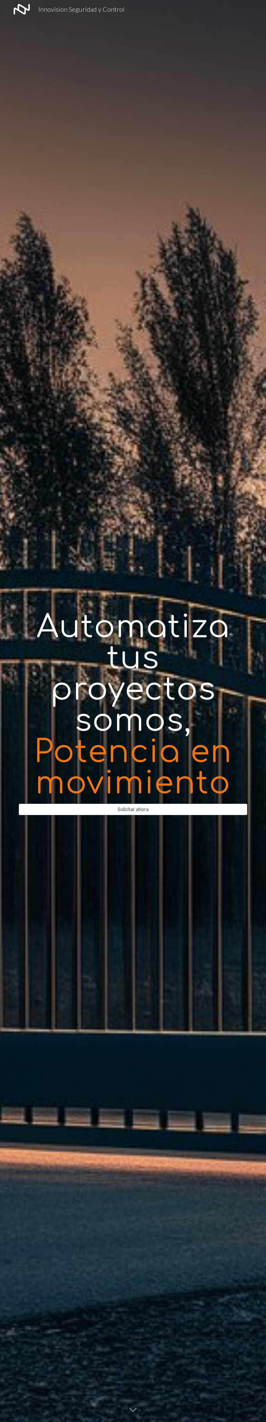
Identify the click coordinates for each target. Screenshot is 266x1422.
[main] (133, 705)
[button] (133, 1410)
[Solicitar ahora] (133, 809)
